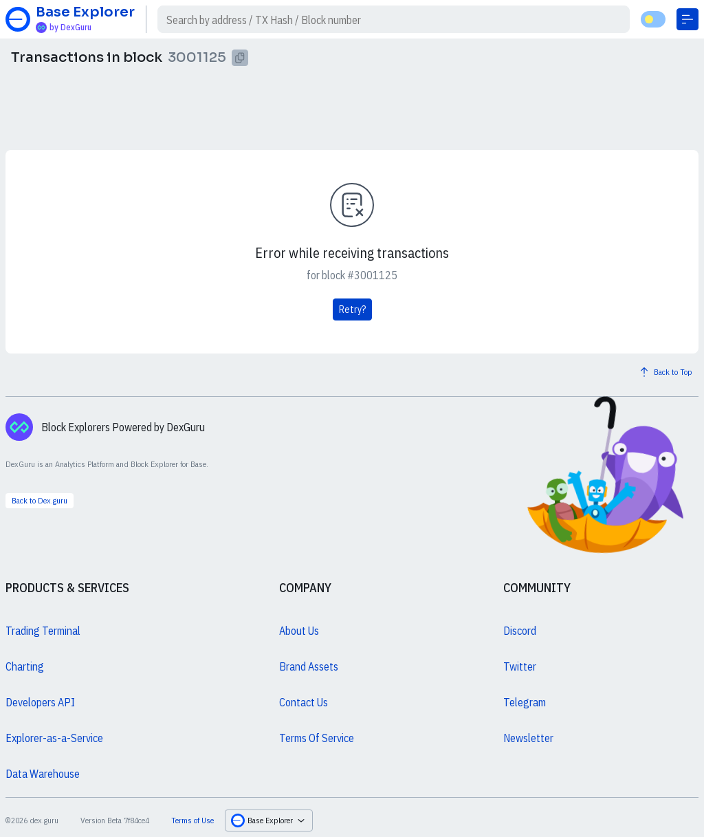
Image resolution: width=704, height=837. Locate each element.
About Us (299, 631)
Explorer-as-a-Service (54, 738)
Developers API (40, 702)
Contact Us (303, 702)
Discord (519, 631)
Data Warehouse (43, 774)
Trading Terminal (43, 631)
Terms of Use (192, 820)
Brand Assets (308, 666)
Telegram (524, 702)
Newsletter (528, 738)
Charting (25, 666)
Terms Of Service (316, 738)
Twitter (519, 666)
